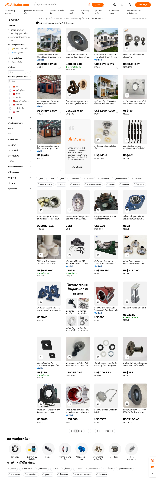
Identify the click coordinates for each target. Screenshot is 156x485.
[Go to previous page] (71, 431)
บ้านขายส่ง (74, 179)
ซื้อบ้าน (66, 469)
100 (107, 431)
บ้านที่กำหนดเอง (120, 179)
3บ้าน (78, 469)
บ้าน (40, 179)
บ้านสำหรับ (103, 179)
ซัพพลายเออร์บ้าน (45, 184)
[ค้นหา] (98, 5)
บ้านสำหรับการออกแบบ (82, 474)
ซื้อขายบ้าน (62, 474)
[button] (89, 4)
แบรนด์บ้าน (42, 469)
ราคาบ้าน (88, 179)
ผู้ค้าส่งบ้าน (47, 474)
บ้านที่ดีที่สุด (101, 474)
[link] (152, 460)
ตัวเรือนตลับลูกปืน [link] (95, 18)
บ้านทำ (12, 469)
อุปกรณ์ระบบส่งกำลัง (54, 18)
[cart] (123, 5)
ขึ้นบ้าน (109, 469)
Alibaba (39, 18)
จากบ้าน (61, 184)
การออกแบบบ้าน (125, 469)
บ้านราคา (137, 179)
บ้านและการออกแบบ (92, 184)
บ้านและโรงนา (31, 474)
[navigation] (20, 225)
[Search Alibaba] (61, 4)
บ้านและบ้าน (14, 474)
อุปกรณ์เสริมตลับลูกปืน (75, 18)
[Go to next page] (112, 431)
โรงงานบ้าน (139, 184)
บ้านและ (110, 184)
